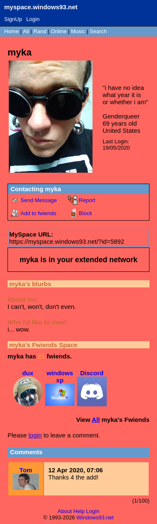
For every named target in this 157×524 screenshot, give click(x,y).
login (35, 435)
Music (78, 31)
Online (59, 31)
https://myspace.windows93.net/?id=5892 (66, 241)
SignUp (13, 19)
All (27, 31)
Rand (39, 31)
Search (98, 31)
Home (11, 31)
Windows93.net (95, 517)
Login (33, 19)
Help (79, 511)
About (65, 511)
